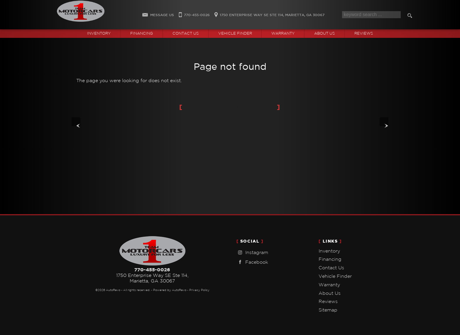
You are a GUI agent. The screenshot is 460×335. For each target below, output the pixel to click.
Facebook (252, 262)
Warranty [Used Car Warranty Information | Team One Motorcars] (283, 33)
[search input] (371, 14)
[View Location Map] (268, 13)
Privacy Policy (199, 290)
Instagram (252, 252)
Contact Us (331, 267)
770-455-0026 (152, 269)
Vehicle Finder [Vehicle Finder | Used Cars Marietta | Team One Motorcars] (235, 33)
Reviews (363, 33)
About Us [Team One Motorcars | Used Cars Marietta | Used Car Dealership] (324, 33)
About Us (330, 293)
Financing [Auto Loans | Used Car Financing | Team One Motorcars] (141, 33)
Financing (330, 259)
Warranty (329, 284)
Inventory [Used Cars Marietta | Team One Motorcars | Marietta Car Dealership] (99, 33)
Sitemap (328, 309)
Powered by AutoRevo (169, 290)
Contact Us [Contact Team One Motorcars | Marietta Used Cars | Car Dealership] (185, 33)
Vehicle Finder (335, 276)
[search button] (410, 16)
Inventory (329, 250)
